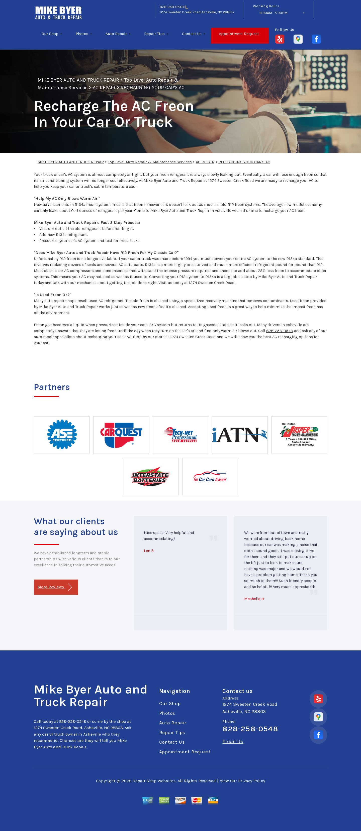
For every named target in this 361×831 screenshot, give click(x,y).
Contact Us (192, 33)
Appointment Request (239, 33)
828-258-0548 (172, 7)
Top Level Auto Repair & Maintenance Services (150, 162)
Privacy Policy (251, 780)
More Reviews (55, 587)
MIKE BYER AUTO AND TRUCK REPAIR (78, 80)
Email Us (232, 741)
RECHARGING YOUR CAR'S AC (153, 87)
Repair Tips (154, 33)
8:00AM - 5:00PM (273, 13)
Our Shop (50, 33)
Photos (82, 33)
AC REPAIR (104, 87)
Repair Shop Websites (154, 780)
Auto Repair (116, 33)
